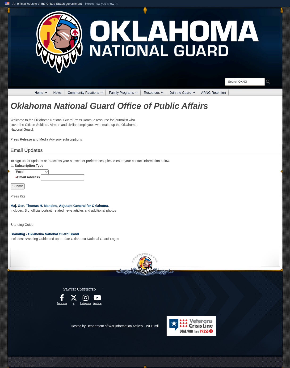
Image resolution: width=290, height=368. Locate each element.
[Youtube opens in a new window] (97, 299)
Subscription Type (29, 165)
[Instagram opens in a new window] (85, 299)
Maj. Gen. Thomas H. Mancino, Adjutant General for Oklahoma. (60, 206)
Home (41, 92)
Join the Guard (182, 92)
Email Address (27, 177)
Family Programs (123, 92)
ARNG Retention (213, 92)
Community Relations (85, 92)
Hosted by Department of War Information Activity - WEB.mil (115, 326)
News (57, 92)
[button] (102, 3)
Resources (154, 92)
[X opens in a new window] (74, 299)
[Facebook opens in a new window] (62, 299)
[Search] (245, 82)
